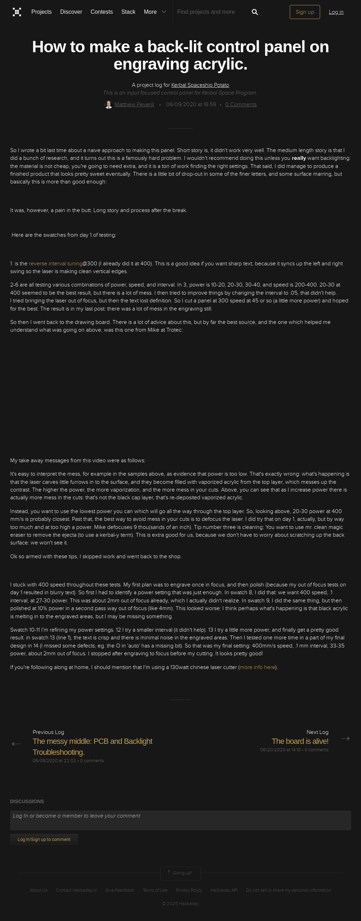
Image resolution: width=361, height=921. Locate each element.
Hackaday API (224, 890)
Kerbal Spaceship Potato (200, 85)
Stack (128, 12)
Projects (41, 12)
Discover (71, 12)
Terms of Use (155, 890)
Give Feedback (119, 890)
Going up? (179, 873)
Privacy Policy (189, 890)
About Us (39, 890)
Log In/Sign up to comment (44, 839)
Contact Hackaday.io (76, 890)
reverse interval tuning (55, 263)
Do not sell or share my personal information (288, 890)
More (156, 12)
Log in (336, 12)
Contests (102, 12)
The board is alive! (300, 741)
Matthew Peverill (129, 104)
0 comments (92, 761)
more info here (257, 667)
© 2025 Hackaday (180, 904)
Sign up (305, 12)
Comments (241, 104)
